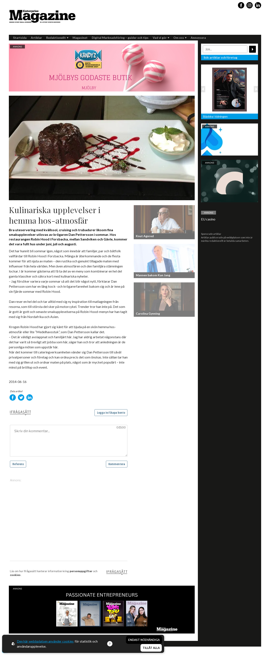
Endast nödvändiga (144, 640)
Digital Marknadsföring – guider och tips (120, 37)
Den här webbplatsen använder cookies (45, 641)
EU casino (208, 219)
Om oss (179, 37)
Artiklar (36, 37)
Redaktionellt (57, 37)
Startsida (20, 37)
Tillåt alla (151, 648)
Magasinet (80, 37)
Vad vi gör (161, 37)
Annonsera (198, 37)
